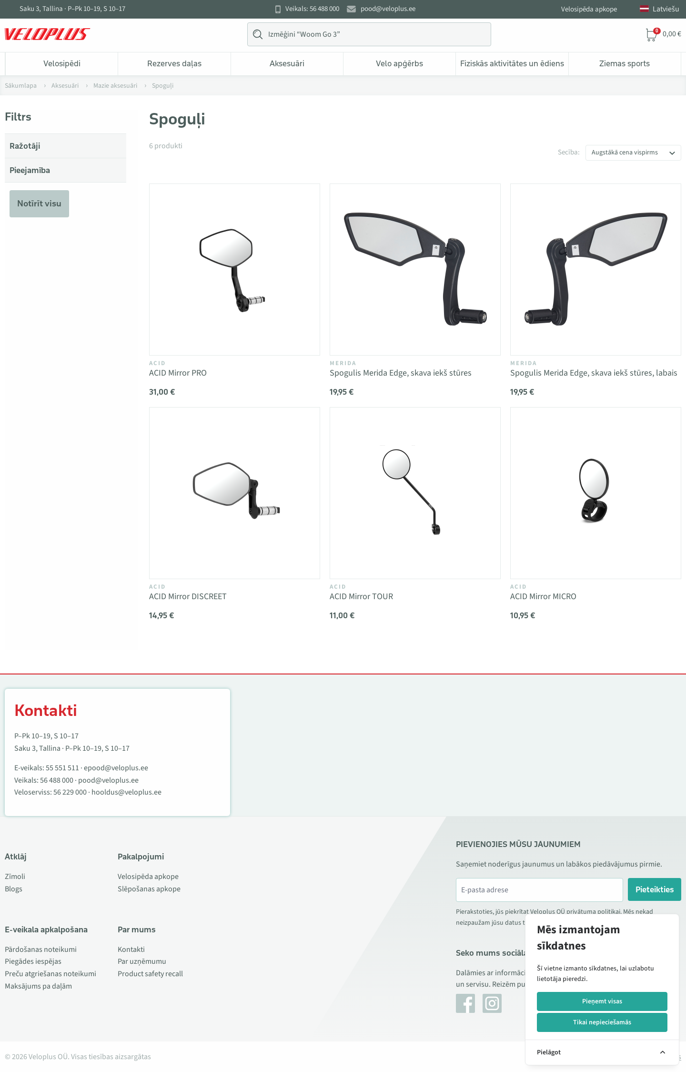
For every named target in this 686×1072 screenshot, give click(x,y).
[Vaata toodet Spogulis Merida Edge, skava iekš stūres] (415, 270)
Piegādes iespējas (33, 961)
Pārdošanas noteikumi (41, 949)
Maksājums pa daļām (38, 986)
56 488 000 (56, 780)
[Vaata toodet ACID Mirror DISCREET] (234, 493)
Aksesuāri (287, 63)
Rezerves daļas (174, 63)
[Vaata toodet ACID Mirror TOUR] (415, 493)
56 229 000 (70, 792)
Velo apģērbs (399, 63)
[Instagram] (492, 1003)
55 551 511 (62, 768)
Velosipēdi (62, 63)
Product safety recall (150, 974)
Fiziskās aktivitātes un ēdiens (512, 63)
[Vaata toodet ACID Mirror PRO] (234, 270)
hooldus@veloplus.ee (126, 792)
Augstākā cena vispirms (625, 152)
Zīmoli (15, 876)
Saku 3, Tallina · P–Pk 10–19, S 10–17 (72, 9)
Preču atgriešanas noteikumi (50, 974)
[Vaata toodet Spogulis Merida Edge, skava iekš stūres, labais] (595, 270)
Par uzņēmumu (142, 961)
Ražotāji (25, 146)
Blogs (13, 889)
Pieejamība (30, 170)
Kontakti (131, 949)
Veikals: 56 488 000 (312, 9)
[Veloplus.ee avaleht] (48, 34)
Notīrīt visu (39, 203)
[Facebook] (465, 1003)
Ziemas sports (624, 63)
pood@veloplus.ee (388, 9)
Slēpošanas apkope (149, 889)
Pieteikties (655, 889)
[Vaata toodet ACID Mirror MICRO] (595, 493)
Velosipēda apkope (589, 9)
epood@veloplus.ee (116, 768)
